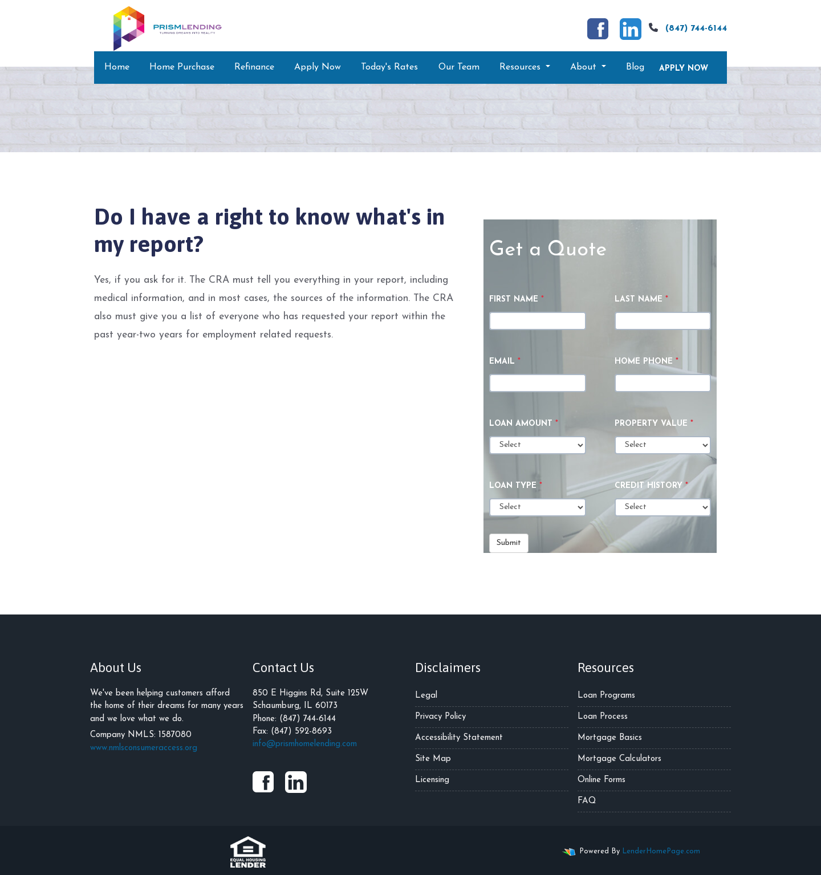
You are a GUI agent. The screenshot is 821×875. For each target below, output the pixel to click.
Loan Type (515, 486)
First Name (516, 299)
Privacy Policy (440, 717)
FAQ (587, 801)
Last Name (641, 299)
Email (505, 361)
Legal (426, 695)
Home (116, 67)
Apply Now (317, 67)
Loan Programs (606, 695)
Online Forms (601, 780)
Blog (635, 67)
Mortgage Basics (610, 738)
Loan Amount (523, 424)
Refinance (254, 67)
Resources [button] (521, 67)
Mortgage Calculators (619, 759)
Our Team (458, 67)
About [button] (584, 67)
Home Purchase (181, 67)
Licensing (432, 780)
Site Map (433, 759)
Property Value (654, 424)
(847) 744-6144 (686, 28)
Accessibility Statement (459, 738)
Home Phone (646, 361)
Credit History (651, 486)
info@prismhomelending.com (305, 744)
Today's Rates (389, 67)
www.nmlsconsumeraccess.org (143, 748)
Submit (509, 543)
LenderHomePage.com (661, 851)
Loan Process (603, 717)
